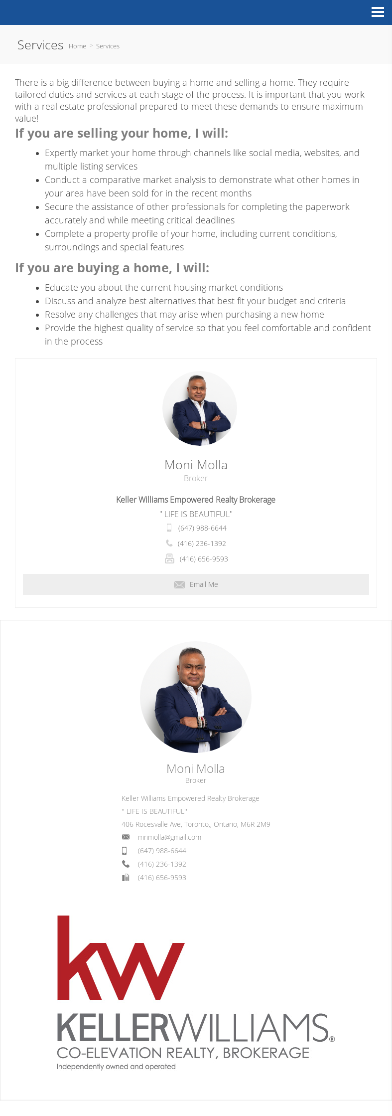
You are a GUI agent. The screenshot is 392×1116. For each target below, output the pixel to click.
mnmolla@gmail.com (169, 837)
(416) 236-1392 (202, 543)
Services (108, 45)
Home (77, 45)
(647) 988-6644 (202, 528)
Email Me (196, 584)
